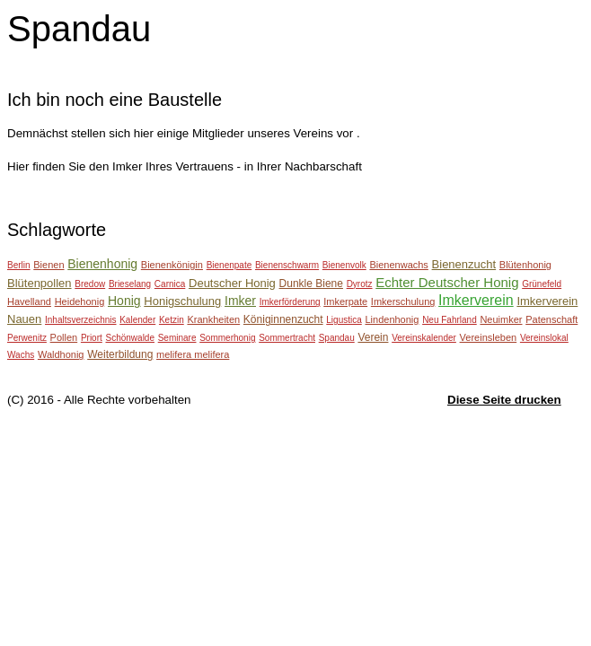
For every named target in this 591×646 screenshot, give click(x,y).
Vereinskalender (424, 338)
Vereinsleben (488, 337)
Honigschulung (182, 301)
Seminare (177, 338)
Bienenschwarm (287, 265)
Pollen (64, 337)
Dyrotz (360, 284)
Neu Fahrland (449, 320)
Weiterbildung (120, 354)
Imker (240, 300)
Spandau (337, 338)
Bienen (48, 264)
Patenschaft (551, 319)
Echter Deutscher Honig (446, 282)
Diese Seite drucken (504, 399)
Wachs (20, 355)
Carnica (169, 284)
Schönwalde (130, 338)
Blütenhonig (525, 264)
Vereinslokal (544, 338)
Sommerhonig (227, 338)
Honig (124, 300)
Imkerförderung (290, 302)
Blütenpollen (39, 283)
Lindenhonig (392, 319)
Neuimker (501, 319)
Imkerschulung (403, 301)
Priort (91, 338)
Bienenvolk (344, 265)
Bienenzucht (464, 264)
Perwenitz (27, 338)
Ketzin (171, 320)
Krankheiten (213, 319)
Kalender (137, 320)
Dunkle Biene (311, 283)
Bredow (90, 284)
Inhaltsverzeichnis (80, 320)
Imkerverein (476, 300)
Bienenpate (229, 265)
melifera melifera (192, 354)
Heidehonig (80, 301)
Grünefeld (541, 284)
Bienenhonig (102, 264)
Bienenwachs (398, 264)
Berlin (19, 265)
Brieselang (130, 284)
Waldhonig (61, 354)
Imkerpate (345, 301)
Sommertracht (287, 338)
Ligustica (343, 320)
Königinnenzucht (283, 319)
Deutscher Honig (232, 283)
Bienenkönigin (172, 264)
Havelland (29, 301)
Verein (372, 337)
